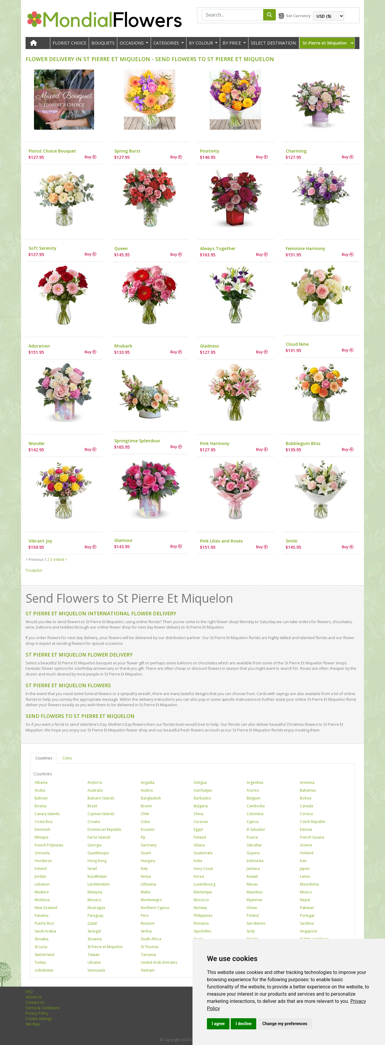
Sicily (251, 931)
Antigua (200, 782)
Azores (253, 790)
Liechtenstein (99, 884)
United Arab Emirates (159, 962)
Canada (306, 805)
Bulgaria (201, 805)
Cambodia (256, 805)
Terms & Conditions (43, 1007)
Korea (199, 876)
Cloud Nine (297, 344)
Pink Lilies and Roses (221, 541)
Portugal (307, 915)
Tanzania (148, 954)
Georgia (94, 845)
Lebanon (42, 884)
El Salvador (256, 829)
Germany (148, 845)
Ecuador (148, 829)
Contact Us (35, 1002)
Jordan (40, 876)
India (198, 860)
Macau (252, 884)
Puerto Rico (44, 923)
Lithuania (148, 884)
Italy (144, 868)
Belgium (253, 798)
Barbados (202, 798)
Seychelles (202, 931)
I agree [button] (218, 1023)
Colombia (255, 813)
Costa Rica (43, 821)
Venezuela (96, 970)
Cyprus (253, 821)
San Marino (256, 923)
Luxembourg (204, 884)
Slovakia (41, 938)
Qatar (92, 923)
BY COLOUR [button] (201, 43)
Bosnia (40, 805)
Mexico (306, 892)
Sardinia (307, 923)
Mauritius (254, 892)
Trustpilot (34, 570)
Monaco (94, 899)
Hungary (148, 860)
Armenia (307, 782)
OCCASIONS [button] (132, 43)
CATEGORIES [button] (166, 43)
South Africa (151, 938)
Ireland (41, 868)
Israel (92, 868)
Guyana (253, 852)
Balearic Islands (101, 798)
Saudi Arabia (45, 931)
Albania (41, 782)
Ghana (199, 845)
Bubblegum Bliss (303, 443)
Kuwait (252, 876)
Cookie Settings (39, 1018)
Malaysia (95, 892)
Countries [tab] (43, 758)
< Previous (34, 559)
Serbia (146, 931)
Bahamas (308, 790)
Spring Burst (127, 151)
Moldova (42, 899)
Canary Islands (47, 813)
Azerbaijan (203, 790)
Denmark (42, 829)
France (252, 837)
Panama (41, 915)
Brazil (92, 805)
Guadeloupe (98, 852)
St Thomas (150, 946)
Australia (95, 790)
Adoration (39, 346)
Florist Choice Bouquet (52, 151)
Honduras (43, 860)
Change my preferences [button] (284, 1023)
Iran (303, 860)
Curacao (201, 821)
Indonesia (255, 860)
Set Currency (298, 15)
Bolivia (305, 798)
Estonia (306, 829)
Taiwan (94, 954)
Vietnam (148, 970)
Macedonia (309, 884)
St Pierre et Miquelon (105, 946)
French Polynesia (49, 845)
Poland (253, 915)
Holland (306, 852)
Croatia (94, 821)
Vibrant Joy (40, 541)
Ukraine (94, 962)
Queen (121, 248)
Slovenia (95, 938)
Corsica (306, 813)
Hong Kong (97, 860)
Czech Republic (313, 821)
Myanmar (255, 899)
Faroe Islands (99, 837)
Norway (200, 907)
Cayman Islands (101, 813)
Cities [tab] (67, 758)
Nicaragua (96, 907)
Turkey (40, 962)
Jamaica (253, 868)
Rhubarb (123, 346)
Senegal (94, 931)
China (198, 813)
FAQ (29, 991)
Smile (291, 541)
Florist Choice (69, 43)
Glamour (123, 540)
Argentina (255, 782)
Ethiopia (41, 837)
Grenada (42, 852)
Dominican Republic (105, 829)
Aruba (40, 790)
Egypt (198, 829)
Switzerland (44, 954)
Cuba (145, 821)
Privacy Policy (37, 1013)
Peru (145, 915)
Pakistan (307, 907)
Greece (306, 845)
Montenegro (151, 899)
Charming (296, 151)
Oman (252, 907)
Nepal (305, 899)
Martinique (203, 892)
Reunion (148, 923)
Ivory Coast (203, 868)
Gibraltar (254, 845)
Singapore (308, 931)
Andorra (95, 782)
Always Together (218, 248)
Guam (146, 852)
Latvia (305, 876)
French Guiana (312, 837)
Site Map (33, 1024)
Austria (147, 790)
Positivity (210, 151)
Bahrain (41, 798)
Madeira (42, 892)
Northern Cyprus (155, 907)
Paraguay (95, 915)
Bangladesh (151, 798)
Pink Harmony (214, 443)
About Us (34, 997)
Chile (145, 813)
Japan (305, 868)
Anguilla (147, 782)
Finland (200, 837)
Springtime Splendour (137, 441)
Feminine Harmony (305, 248)
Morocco (201, 899)
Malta (145, 892)
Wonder (37, 443)
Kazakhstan (97, 876)
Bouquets (103, 43)
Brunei (146, 805)
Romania (201, 923)
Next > (61, 559)
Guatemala (203, 852)
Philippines (203, 915)
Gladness (209, 346)
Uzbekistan (44, 970)
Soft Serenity (43, 248)
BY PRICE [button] (232, 43)
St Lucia (41, 946)
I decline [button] (243, 1023)
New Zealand (46, 907)
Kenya (146, 876)
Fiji (143, 837)
